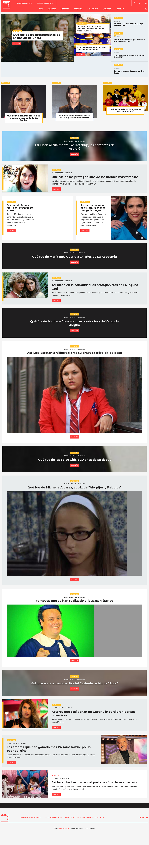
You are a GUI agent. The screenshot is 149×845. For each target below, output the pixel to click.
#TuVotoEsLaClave (25, 3)
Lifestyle (120, 8)
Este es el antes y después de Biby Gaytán (130, 70)
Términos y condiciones (30, 831)
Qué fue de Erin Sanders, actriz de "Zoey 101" (130, 54)
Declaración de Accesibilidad (90, 831)
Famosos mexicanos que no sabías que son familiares (130, 39)
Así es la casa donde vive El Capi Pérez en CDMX (130, 23)
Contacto (69, 831)
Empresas (64, 8)
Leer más (16, 42)
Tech (41, 8)
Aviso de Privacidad (53, 831)
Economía (78, 8)
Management (92, 8)
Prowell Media (64, 842)
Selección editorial (46, 3)
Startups (52, 8)
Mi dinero (107, 8)
